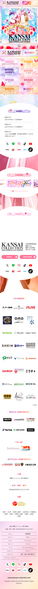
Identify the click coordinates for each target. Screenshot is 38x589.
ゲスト (10, 540)
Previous (6, 183)
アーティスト (27, 540)
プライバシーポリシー (10, 558)
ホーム (10, 534)
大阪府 (4, 512)
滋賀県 (31, 514)
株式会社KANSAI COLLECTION (19, 489)
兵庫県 (26, 514)
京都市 (11, 514)
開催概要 (27, 534)
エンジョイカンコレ (27, 547)
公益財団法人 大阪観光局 (29, 512)
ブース (10, 547)
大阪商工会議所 (16, 512)
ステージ (10, 544)
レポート (27, 551)
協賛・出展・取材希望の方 (27, 554)
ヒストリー (10, 551)
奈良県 (19, 516)
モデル (28, 537)
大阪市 (9, 512)
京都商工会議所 (19, 514)
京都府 (6, 514)
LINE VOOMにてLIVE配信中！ (14, 119)
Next (31, 183)
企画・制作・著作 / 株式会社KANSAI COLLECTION (19, 529)
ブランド (27, 544)
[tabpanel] (19, 26)
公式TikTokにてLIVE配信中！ (14, 127)
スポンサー (10, 554)
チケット (10, 537)
